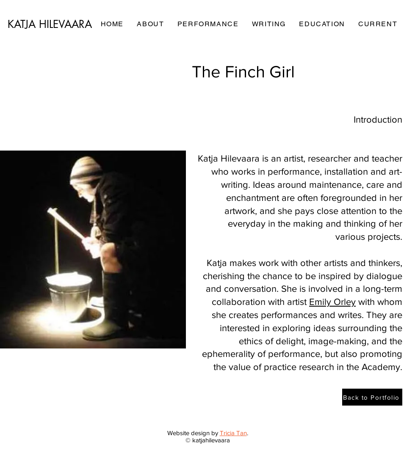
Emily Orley (332, 302)
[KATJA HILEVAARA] (50, 24)
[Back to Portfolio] (372, 397)
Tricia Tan (233, 432)
